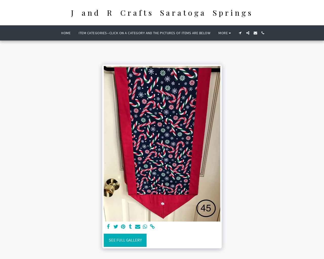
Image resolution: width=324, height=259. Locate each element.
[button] (240, 33)
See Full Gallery (125, 240)
